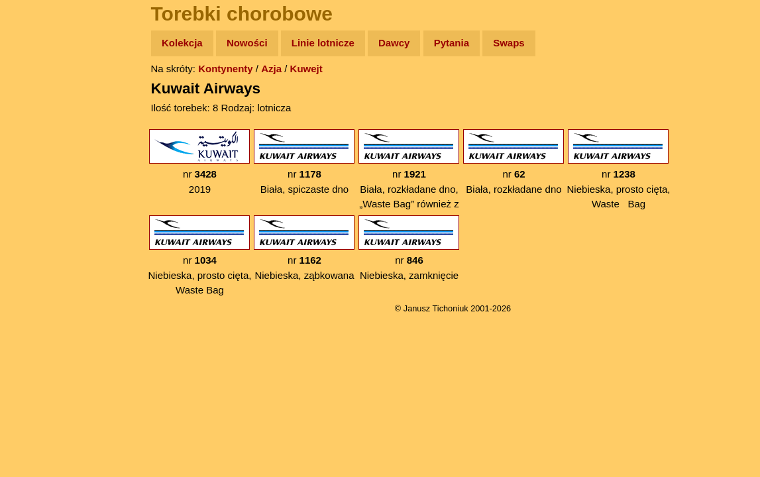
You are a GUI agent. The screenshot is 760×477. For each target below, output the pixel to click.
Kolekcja (182, 42)
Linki (34, 247)
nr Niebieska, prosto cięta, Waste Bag (619, 169)
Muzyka (40, 196)
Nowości (247, 42)
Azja (271, 68)
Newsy (38, 145)
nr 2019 (199, 162)
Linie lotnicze (323, 42)
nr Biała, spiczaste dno (304, 162)
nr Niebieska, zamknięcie (408, 248)
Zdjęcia (39, 120)
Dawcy (394, 42)
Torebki (40, 273)
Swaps (509, 42)
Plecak (38, 222)
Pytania (451, 42)
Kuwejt (306, 68)
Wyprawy (44, 94)
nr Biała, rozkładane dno (513, 162)
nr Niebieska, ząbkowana (304, 248)
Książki (39, 171)
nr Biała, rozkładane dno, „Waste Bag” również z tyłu (408, 177)
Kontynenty (225, 68)
